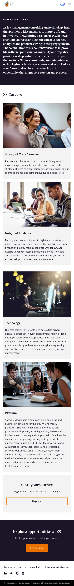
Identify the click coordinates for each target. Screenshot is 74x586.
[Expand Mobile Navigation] (69, 4)
